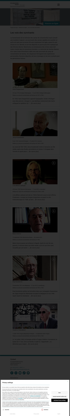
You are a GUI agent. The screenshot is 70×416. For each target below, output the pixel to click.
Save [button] (59, 392)
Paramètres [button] (20, 398)
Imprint (58, 413)
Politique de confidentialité (35, 395)
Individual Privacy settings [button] (60, 400)
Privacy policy (36, 413)
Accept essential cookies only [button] (59, 396)
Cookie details (12, 413)
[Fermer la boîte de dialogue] (68, 381)
